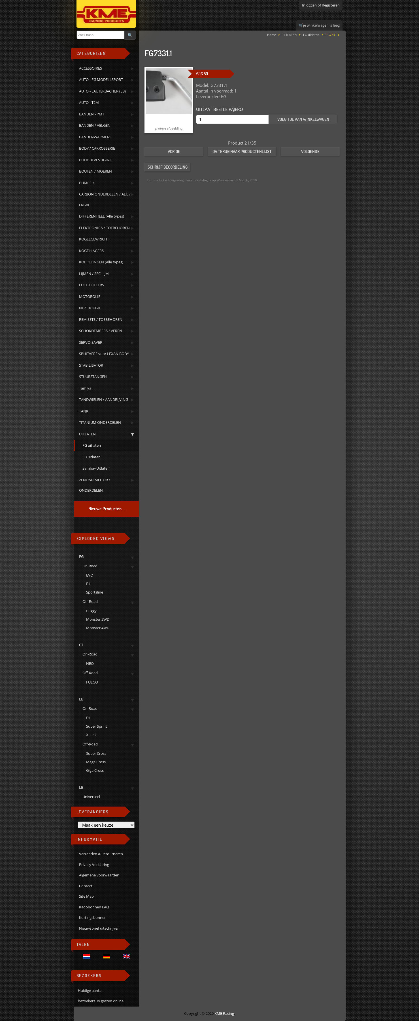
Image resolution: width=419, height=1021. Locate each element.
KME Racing (224, 1013)
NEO (90, 663)
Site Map (86, 896)
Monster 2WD (97, 619)
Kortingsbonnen (93, 917)
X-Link (91, 734)
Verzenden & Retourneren (101, 853)
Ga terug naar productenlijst (242, 151)
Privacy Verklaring (94, 864)
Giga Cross (95, 770)
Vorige (174, 151)
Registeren (331, 5)
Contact (85, 885)
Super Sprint (96, 726)
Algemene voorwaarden (99, 875)
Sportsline (94, 592)
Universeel (91, 796)
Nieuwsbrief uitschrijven (99, 928)
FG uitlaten (311, 35)
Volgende (310, 151)
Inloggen (309, 5)
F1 (88, 583)
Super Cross (96, 753)
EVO (89, 575)
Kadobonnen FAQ (94, 907)
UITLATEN (289, 35)
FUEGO (92, 682)
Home (271, 35)
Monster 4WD (97, 627)
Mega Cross (96, 761)
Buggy (91, 610)
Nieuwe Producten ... (106, 508)
